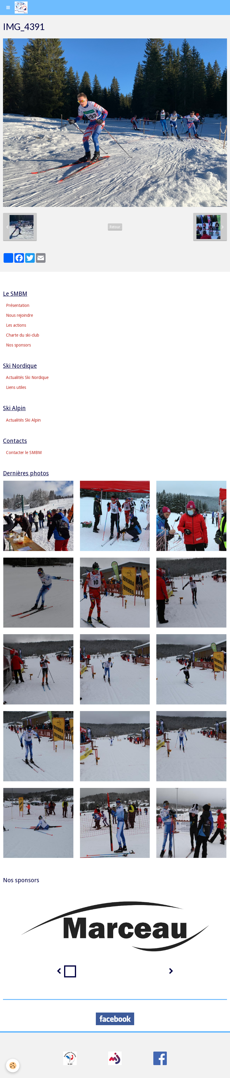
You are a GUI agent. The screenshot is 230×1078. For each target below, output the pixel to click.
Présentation (17, 305)
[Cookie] (12, 1065)
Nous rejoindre (19, 315)
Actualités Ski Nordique (27, 377)
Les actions (16, 325)
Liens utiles (16, 387)
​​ (70, 1057)
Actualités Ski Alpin (23, 420)
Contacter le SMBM (24, 452)
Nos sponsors (18, 345)
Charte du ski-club (22, 335)
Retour (115, 227)
